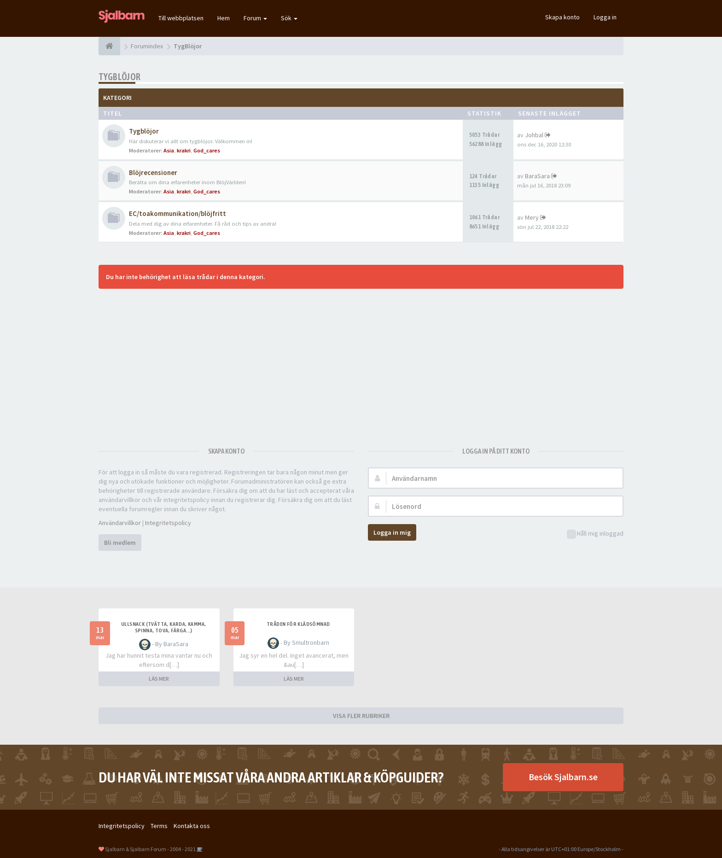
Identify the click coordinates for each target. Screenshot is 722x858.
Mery (532, 217)
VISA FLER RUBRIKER (361, 716)
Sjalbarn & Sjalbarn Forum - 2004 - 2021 (150, 849)
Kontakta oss (192, 826)
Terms (159, 826)
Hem (223, 18)
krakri (184, 150)
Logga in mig (392, 532)
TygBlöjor (120, 76)
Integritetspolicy (168, 523)
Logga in (605, 17)
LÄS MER (159, 678)
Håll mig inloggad (595, 534)
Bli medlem (120, 542)
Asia (168, 150)
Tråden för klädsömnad (298, 624)
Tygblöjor (144, 131)
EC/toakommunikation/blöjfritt (177, 213)
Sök (289, 18)
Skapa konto (562, 17)
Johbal (534, 135)
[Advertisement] (361, 362)
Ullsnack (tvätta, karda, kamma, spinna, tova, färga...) (163, 627)
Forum (255, 18)
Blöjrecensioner (153, 172)
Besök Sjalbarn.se (563, 776)
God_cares (206, 150)
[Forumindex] (109, 46)
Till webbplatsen (181, 18)
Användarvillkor (120, 523)
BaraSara (537, 176)
